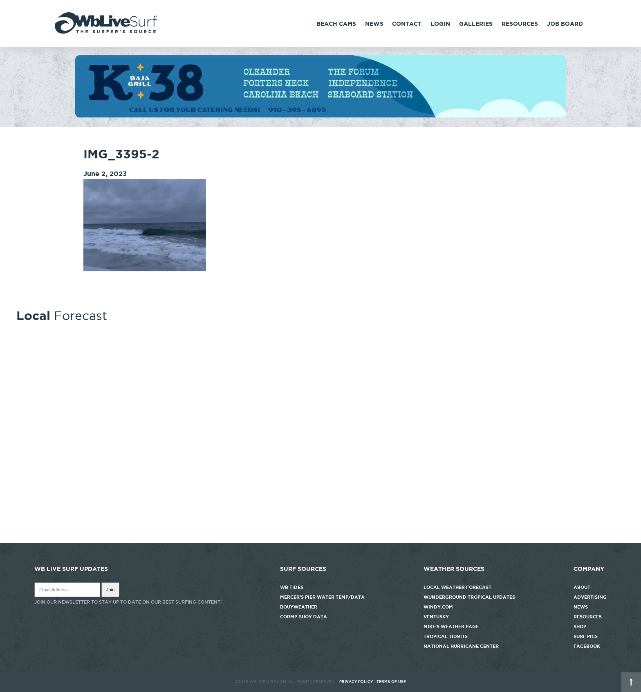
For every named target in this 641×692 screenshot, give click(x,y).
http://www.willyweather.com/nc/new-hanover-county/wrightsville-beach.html (320, 539)
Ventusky (436, 616)
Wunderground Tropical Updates (469, 597)
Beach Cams (336, 23)
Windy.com (438, 606)
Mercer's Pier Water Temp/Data (322, 597)
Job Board (565, 23)
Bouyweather (298, 606)
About (582, 587)
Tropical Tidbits (446, 636)
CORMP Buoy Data (303, 616)
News (374, 23)
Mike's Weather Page (451, 626)
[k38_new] (320, 115)
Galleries (476, 23)
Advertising (590, 597)
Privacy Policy (356, 682)
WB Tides (291, 587)
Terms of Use (391, 682)
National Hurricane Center (461, 646)
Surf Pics (586, 636)
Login (440, 23)
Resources (520, 23)
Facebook (587, 646)
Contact (406, 23)
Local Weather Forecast (457, 587)
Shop (580, 626)
